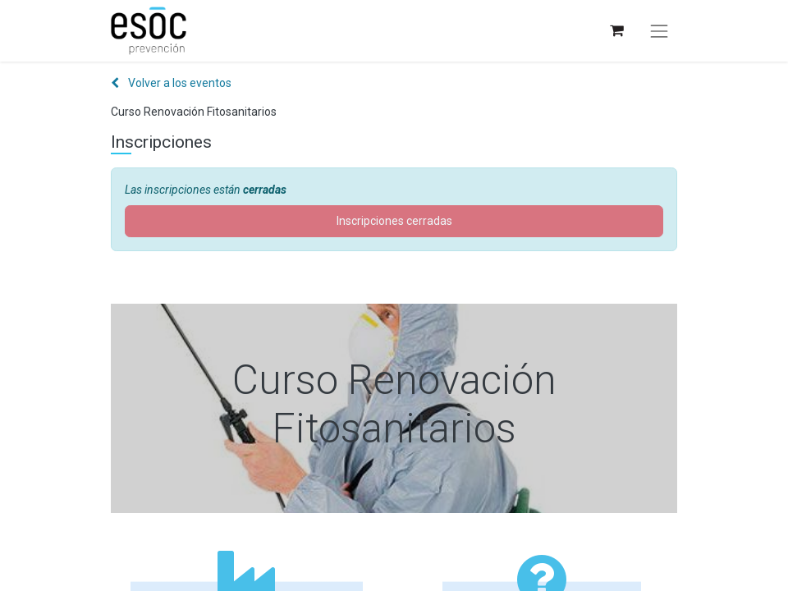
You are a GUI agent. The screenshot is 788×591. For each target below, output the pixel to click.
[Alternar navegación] (659, 31)
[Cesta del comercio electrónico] (616, 30)
